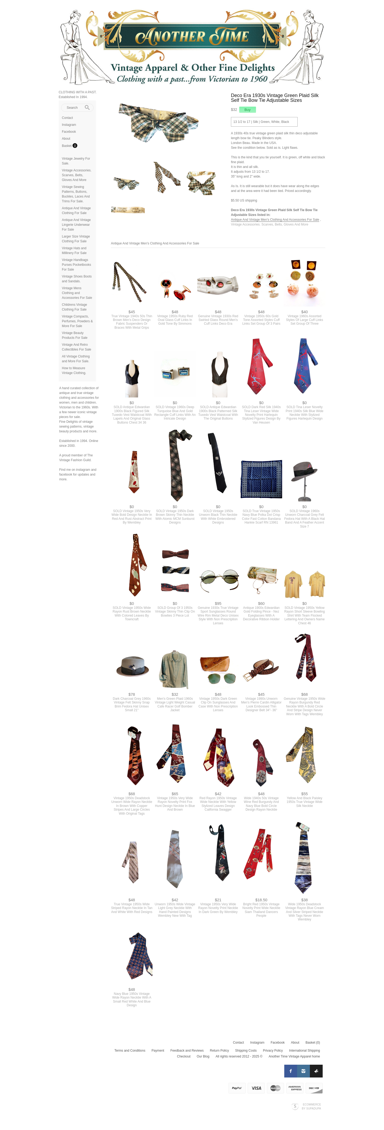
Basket (67, 146)
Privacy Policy (273, 1050)
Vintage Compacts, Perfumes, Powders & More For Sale (77, 321)
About (66, 138)
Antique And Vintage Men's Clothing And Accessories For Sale (275, 220)
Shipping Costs (246, 1050)
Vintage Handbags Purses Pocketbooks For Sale (76, 264)
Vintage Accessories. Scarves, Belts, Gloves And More (76, 175)
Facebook (69, 132)
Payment (157, 1050)
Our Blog (203, 1056)
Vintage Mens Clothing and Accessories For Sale (77, 293)
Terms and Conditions (129, 1050)
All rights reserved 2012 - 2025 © (238, 1056)
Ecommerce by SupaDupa (311, 1106)
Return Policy (219, 1050)
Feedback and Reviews (187, 1050)
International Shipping (304, 1050)
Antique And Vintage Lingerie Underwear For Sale (76, 224)
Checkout (184, 1056)
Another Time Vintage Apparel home (294, 1056)
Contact (67, 118)
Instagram (69, 125)
